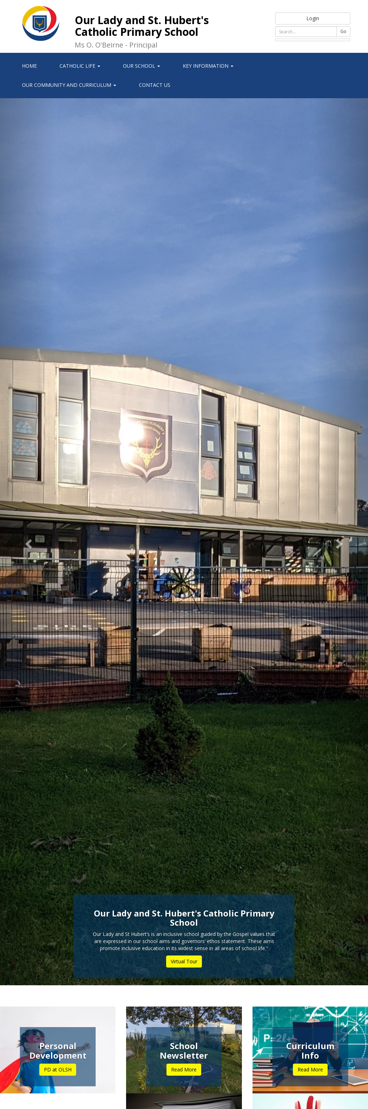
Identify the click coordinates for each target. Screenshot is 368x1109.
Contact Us (154, 85)
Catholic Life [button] (80, 65)
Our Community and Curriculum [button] (69, 85)
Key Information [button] (208, 65)
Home (29, 65)
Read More (184, 1069)
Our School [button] (141, 65)
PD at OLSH (58, 1069)
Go (343, 31)
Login (312, 18)
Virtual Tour (184, 961)
